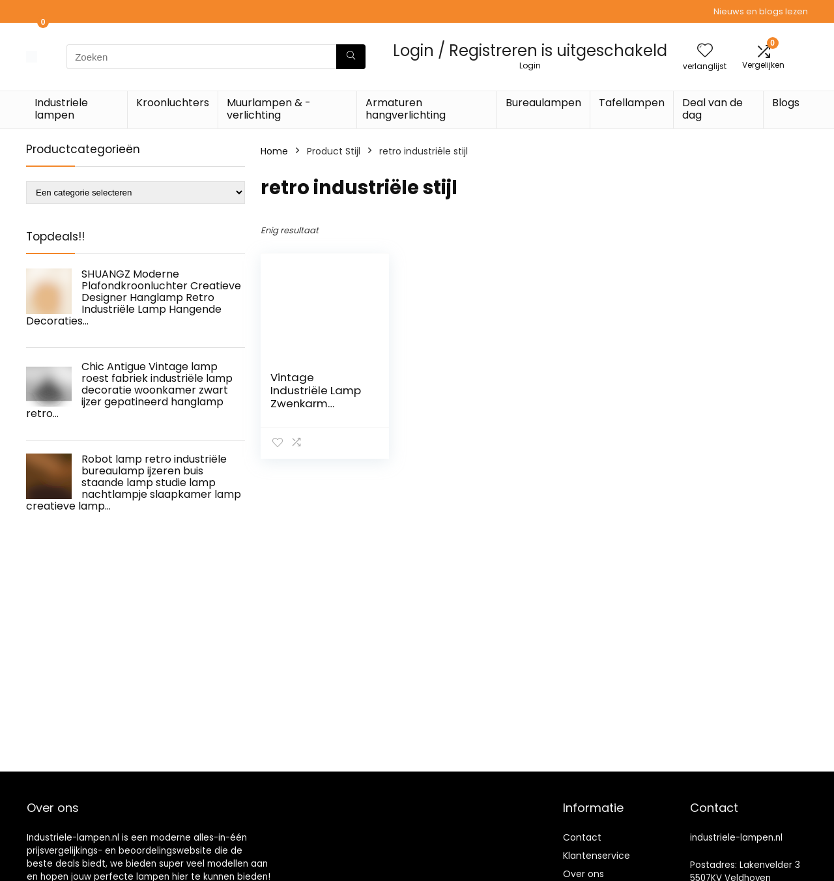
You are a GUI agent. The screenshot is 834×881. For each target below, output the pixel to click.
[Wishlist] (705, 51)
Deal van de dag (712, 109)
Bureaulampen (543, 102)
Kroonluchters (172, 102)
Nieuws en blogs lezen (760, 11)
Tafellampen (632, 102)
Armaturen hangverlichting (406, 109)
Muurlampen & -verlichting (269, 109)
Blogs (785, 102)
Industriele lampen (61, 109)
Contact (582, 837)
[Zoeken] (351, 56)
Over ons (583, 873)
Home (274, 151)
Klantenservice (596, 855)
